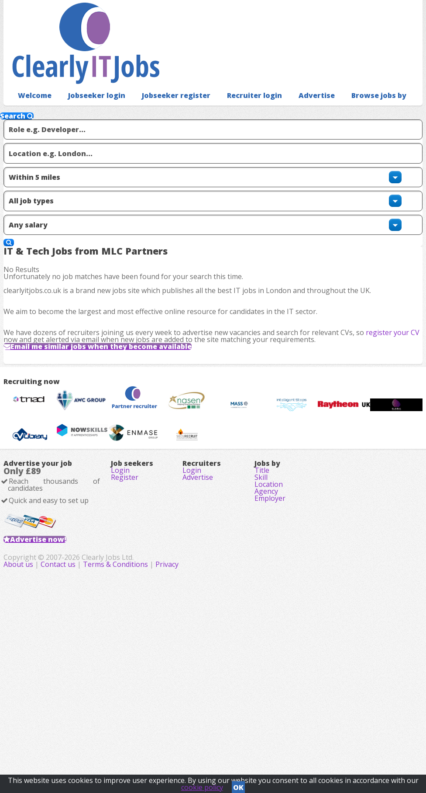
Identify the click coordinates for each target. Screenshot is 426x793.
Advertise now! (52, 691)
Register (124, 610)
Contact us (181, 745)
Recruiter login (237, 81)
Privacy (289, 745)
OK (238, 785)
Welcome (32, 81)
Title (261, 598)
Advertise (295, 81)
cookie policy (202, 785)
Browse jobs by (353, 81)
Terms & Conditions (237, 745)
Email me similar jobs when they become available (124, 356)
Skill (261, 610)
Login (120, 598)
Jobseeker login (91, 81)
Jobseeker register (164, 81)
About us (141, 745)
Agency (266, 635)
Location (268, 623)
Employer (269, 647)
